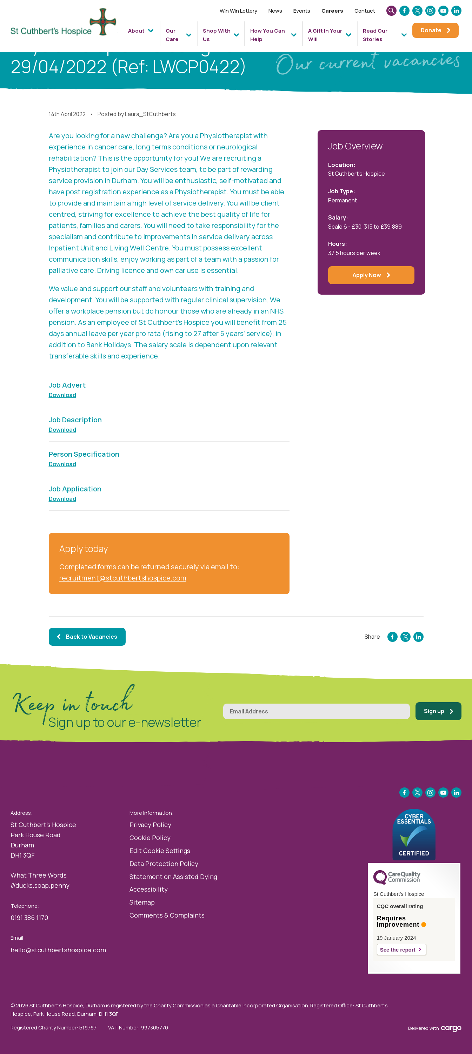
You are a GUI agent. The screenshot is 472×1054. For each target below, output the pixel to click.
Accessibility (148, 889)
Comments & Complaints (167, 915)
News (275, 10)
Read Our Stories (375, 35)
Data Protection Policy (163, 863)
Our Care (172, 35)
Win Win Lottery (238, 10)
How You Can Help (267, 35)
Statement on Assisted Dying (173, 876)
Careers (332, 10)
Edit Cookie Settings (159, 850)
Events (301, 10)
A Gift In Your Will (325, 35)
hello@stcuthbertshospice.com (58, 950)
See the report (398, 950)
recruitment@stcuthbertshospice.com (122, 578)
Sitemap (142, 902)
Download (62, 395)
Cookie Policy (150, 837)
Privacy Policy (150, 824)
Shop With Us (217, 35)
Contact (364, 10)
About (136, 30)
